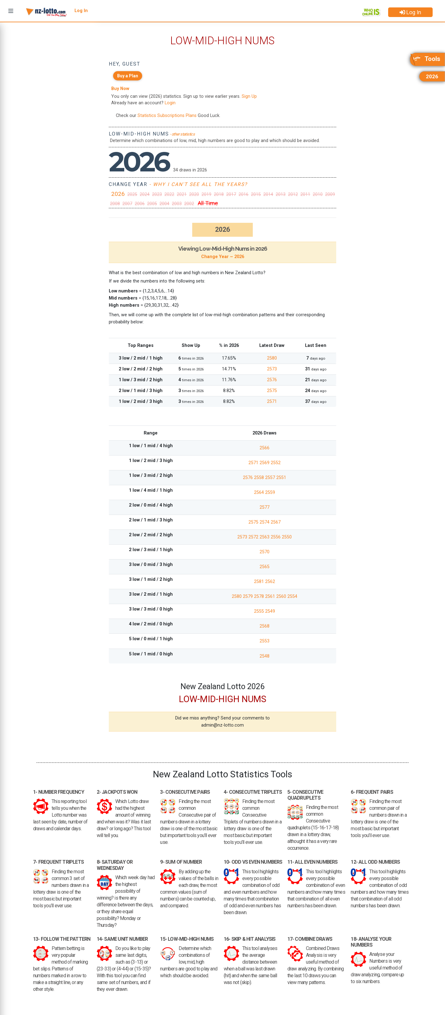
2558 (259, 477)
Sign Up (249, 96)
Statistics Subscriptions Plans (167, 115)
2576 (272, 379)
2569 (265, 462)
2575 (272, 390)
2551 (281, 477)
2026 (118, 194)
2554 (292, 596)
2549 (270, 611)
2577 (264, 507)
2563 (265, 537)
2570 (264, 552)
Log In (410, 12)
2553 (264, 641)
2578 (259, 596)
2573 (272, 369)
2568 (264, 626)
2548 (264, 656)
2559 (270, 492)
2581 (259, 581)
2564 (259, 492)
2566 (264, 448)
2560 (281, 596)
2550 (287, 537)
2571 (272, 401)
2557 (270, 477)
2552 (276, 462)
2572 (254, 537)
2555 (259, 611)
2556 (276, 537)
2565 (264, 566)
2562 (270, 581)
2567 (276, 522)
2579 (248, 596)
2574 (265, 522)
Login (170, 103)
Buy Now (120, 88)
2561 (270, 596)
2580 (272, 358)
